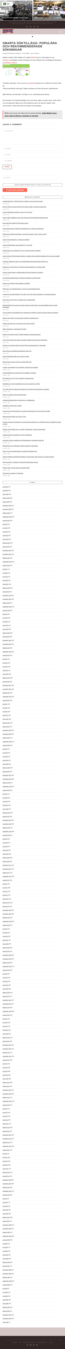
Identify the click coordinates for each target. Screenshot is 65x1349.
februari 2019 (6, 812)
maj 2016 (5, 936)
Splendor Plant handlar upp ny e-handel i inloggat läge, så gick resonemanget (24, 429)
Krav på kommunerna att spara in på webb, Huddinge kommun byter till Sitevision (25, 340)
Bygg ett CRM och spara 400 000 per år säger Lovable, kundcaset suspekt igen (24, 207)
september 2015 (7, 966)
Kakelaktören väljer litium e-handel (12, 405)
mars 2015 (5, 989)
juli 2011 (5, 1153)
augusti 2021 (6, 700)
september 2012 (7, 1101)
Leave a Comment (34, 53)
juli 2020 (5, 749)
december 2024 (7, 550)
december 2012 (7, 1090)
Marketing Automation (29, 1342)
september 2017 (7, 876)
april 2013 (5, 1075)
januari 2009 (6, 1266)
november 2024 (7, 554)
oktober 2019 (6, 782)
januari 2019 (6, 816)
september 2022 (7, 651)
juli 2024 (5, 569)
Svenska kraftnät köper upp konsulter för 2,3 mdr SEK (17, 245)
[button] (60, 32)
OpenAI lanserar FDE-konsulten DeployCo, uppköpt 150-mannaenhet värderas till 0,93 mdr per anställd (31, 256)
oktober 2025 (6, 513)
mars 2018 (5, 854)
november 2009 (7, 1228)
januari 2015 (6, 996)
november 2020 (7, 734)
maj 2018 (5, 846)
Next (61, 10)
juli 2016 (5, 929)
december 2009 (7, 1225)
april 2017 (5, 895)
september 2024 (7, 561)
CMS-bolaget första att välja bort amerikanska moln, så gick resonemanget (23, 228)
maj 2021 (5, 711)
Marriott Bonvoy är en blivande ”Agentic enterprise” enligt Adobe (20, 446)
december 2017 (7, 865)
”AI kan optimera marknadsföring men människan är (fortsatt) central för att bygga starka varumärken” (30, 312)
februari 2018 (6, 857)
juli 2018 (5, 839)
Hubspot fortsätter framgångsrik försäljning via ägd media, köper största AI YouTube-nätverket (28, 457)
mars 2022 (5, 674)
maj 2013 (5, 1071)
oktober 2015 (6, 962)
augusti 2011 (6, 1150)
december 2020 (7, 730)
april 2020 (5, 760)
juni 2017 (5, 887)
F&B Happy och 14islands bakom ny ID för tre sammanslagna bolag (21, 289)
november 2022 (7, 644)
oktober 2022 (6, 648)
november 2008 (7, 1273)
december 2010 (7, 1180)
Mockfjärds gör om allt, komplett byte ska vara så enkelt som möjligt (21, 384)
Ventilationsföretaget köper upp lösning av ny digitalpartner (19, 400)
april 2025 (5, 535)
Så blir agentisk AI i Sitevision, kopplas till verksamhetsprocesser (20, 462)
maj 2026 (5, 487)
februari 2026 (6, 498)
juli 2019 (5, 794)
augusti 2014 (6, 1015)
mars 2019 (5, 809)
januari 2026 (6, 502)
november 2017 (7, 869)
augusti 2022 (6, 655)
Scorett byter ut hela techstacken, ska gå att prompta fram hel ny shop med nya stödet (26, 411)
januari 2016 (6, 951)
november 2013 (7, 1049)
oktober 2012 (6, 1097)
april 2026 (5, 490)
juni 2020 (5, 753)
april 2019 (5, 805)
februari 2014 (6, 1037)
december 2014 (7, 1000)
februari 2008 (6, 1307)
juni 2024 (5, 573)
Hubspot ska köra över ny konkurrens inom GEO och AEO (18, 323)
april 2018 (5, 850)
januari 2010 (6, 1221)
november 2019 (7, 779)
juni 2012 (5, 1112)
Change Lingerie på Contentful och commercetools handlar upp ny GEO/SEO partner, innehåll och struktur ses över (32, 423)
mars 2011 (5, 1168)
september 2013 (7, 1056)
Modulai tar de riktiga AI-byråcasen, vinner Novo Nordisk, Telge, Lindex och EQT (25, 234)
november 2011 (7, 1138)
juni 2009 (5, 1247)
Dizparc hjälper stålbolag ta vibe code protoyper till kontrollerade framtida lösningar (25, 217)
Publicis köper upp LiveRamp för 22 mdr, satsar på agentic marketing (22, 250)
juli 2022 (5, 659)
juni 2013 (5, 1067)
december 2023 (7, 595)
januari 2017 (6, 906)
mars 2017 (5, 899)
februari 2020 (6, 767)
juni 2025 (5, 528)
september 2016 (7, 921)
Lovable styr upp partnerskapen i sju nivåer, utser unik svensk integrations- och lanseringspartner (29, 294)
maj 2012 (5, 1116)
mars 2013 (5, 1078)
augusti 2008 (6, 1285)
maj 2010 (5, 1206)
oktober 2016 (6, 917)
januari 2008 (6, 1311)
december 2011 (7, 1135)
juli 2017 (5, 884)
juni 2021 (5, 708)
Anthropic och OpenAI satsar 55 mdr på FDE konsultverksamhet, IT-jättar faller (24, 345)
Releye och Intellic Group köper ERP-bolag (14, 394)
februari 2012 (6, 1127)
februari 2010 (6, 1217)
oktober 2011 (6, 1142)
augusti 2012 (6, 1105)
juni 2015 (5, 977)
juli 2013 (5, 1063)
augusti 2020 (6, 745)
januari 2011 (6, 1176)
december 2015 (7, 955)
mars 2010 (5, 1213)
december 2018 (7, 820)
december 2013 (7, 1045)
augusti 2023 (6, 610)
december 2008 (7, 1270)
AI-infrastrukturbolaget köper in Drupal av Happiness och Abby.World (21, 278)
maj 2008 (5, 1296)
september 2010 (7, 1191)
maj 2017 (5, 891)
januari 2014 (6, 1041)
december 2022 (7, 640)
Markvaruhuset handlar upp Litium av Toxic (14, 416)
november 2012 (7, 1094)
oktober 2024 (6, 558)
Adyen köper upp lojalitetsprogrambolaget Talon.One (17, 351)
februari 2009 (6, 1262)
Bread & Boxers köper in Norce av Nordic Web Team (17, 362)
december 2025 (7, 505)
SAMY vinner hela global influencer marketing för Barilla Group (20, 451)
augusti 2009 (6, 1240)
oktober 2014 (6, 1007)
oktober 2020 (6, 738)
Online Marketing (42, 1342)
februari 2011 (6, 1172)
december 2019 (7, 775)
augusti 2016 (6, 925)
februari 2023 (6, 633)
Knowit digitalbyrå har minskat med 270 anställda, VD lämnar (19, 373)
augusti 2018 (6, 835)
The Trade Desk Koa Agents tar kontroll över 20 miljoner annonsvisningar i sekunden (26, 389)
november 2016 (7, 914)
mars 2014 (5, 1034)
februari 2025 (6, 543)
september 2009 (7, 1236)
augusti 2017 (6, 880)
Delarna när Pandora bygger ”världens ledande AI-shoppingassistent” (22, 334)
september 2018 (7, 831)
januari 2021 (6, 726)
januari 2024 (6, 591)
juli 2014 (5, 1019)
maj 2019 (5, 801)
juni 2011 (5, 1157)
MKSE (60, 1339)
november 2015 (7, 959)
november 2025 (7, 509)
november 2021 (7, 689)
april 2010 (5, 1210)
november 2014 (7, 1004)
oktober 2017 (6, 872)
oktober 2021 (6, 693)
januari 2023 (6, 636)
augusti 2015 (6, 970)
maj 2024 (5, 576)
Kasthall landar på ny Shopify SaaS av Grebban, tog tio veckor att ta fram (23, 201)
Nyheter (6, 53)
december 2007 (7, 1315)
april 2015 (5, 985)
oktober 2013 (6, 1052)
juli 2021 (5, 704)
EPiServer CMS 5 (11, 63)
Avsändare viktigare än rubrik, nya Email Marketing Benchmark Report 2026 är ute (25, 261)
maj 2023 (5, 621)
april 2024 (5, 580)
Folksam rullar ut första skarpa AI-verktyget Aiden (16, 468)
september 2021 (7, 696)
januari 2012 (6, 1131)
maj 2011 (5, 1161)
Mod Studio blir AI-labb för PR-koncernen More (15, 223)
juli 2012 (5, 1108)
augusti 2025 (6, 520)
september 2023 (7, 606)
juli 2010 (5, 1198)
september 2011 (7, 1146)
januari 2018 (6, 861)
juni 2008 (5, 1292)
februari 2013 (6, 1082)
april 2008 (5, 1300)
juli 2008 (5, 1288)
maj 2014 (5, 1026)
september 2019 (7, 786)
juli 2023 (5, 614)
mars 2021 (5, 719)
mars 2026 (5, 494)
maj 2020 (5, 756)
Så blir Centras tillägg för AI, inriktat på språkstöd (16, 239)
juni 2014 (5, 1022)
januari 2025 (6, 546)
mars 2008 (5, 1303)
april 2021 (5, 715)
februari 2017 (6, 902)
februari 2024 (6, 588)
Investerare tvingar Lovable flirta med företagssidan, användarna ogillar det (23, 440)
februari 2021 (6, 723)
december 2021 (7, 685)
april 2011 (5, 1165)
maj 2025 (5, 531)
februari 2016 (6, 947)
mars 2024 (5, 584)
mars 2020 (5, 764)
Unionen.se (6, 60)
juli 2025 (5, 524)
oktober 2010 (6, 1187)
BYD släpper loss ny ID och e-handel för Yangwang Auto (18, 378)
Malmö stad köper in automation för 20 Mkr (14, 329)
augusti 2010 (6, 1195)
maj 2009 (5, 1251)
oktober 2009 (6, 1232)
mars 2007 (5, 1322)
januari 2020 (6, 771)
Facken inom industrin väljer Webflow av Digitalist (16, 283)
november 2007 (7, 1318)
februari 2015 (6, 992)
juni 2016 (5, 932)
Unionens (32, 83)
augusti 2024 (6, 565)
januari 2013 (6, 1086)
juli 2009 (5, 1243)
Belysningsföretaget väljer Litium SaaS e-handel (16, 356)
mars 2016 (5, 944)
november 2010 (7, 1183)
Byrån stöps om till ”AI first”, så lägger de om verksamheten (19, 300)
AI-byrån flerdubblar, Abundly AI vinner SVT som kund (17, 212)
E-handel (14, 1342)
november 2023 (7, 599)
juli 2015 (5, 974)
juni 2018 (5, 842)
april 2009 (5, 1255)
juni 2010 (5, 1202)
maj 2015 (5, 981)
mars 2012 (5, 1123)
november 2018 (7, 824)
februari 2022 (6, 678)
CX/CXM (51, 1342)
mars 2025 (5, 539)
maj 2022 (5, 666)
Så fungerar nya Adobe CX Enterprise (13, 473)
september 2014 (7, 1011)
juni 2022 (5, 663)
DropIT (33, 57)
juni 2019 (5, 798)
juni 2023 (5, 618)
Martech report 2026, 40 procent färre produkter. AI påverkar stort (20, 318)
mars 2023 (5, 629)
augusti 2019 (6, 790)
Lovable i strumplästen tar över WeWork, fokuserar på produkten (20, 367)
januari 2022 (6, 681)
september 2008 (7, 1281)
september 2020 (7, 741)
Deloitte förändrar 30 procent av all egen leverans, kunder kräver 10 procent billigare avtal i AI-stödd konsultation (30, 306)
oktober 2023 (6, 603)
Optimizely (11, 53)
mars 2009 (5, 1258)
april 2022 (5, 670)
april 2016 (5, 940)
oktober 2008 (6, 1277)
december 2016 (7, 910)
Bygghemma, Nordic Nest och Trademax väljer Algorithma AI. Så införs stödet (24, 267)
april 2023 (5, 625)
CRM (20, 1342)
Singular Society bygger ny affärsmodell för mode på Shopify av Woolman (23, 272)
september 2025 (7, 516)
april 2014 (5, 1030)
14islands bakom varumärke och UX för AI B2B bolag (17, 435)
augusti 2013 (6, 1060)
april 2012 (5, 1120)
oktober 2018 (6, 827)
